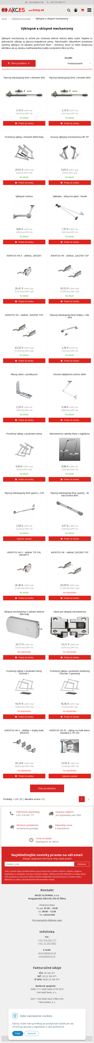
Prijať (17, 1033)
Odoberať (81, 864)
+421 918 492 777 (58, 2)
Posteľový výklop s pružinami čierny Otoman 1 (24, 672)
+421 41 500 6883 (47, 943)
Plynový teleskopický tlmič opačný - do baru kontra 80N (69, 494)
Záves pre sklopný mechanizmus (69, 612)
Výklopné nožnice (24, 196)
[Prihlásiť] (75, 10)
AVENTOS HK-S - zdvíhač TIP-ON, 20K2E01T (24, 553)
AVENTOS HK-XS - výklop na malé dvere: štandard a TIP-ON (70, 731)
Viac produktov (47, 788)
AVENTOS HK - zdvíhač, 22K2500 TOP (24, 315)
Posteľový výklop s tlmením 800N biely (24, 137)
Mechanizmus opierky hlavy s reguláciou (70, 433)
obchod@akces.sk (47, 953)
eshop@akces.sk (36, 2)
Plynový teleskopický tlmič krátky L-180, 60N (70, 316)
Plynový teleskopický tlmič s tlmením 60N (24, 77)
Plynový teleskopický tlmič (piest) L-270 (24, 493)
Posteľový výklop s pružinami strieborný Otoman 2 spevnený (70, 672)
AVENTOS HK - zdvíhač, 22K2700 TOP (70, 255)
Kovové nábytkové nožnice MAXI (69, 374)
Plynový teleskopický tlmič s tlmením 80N (69, 77)
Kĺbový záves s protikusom (24, 374)
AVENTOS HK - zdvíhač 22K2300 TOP (69, 552)
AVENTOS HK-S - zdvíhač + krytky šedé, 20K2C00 (24, 731)
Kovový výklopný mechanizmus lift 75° (69, 137)
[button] (69, 10)
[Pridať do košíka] (24, 123)
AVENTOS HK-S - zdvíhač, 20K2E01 (24, 255)
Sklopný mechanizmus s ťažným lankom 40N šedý (24, 613)
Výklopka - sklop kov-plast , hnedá (70, 196)
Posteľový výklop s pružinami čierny (24, 433)
